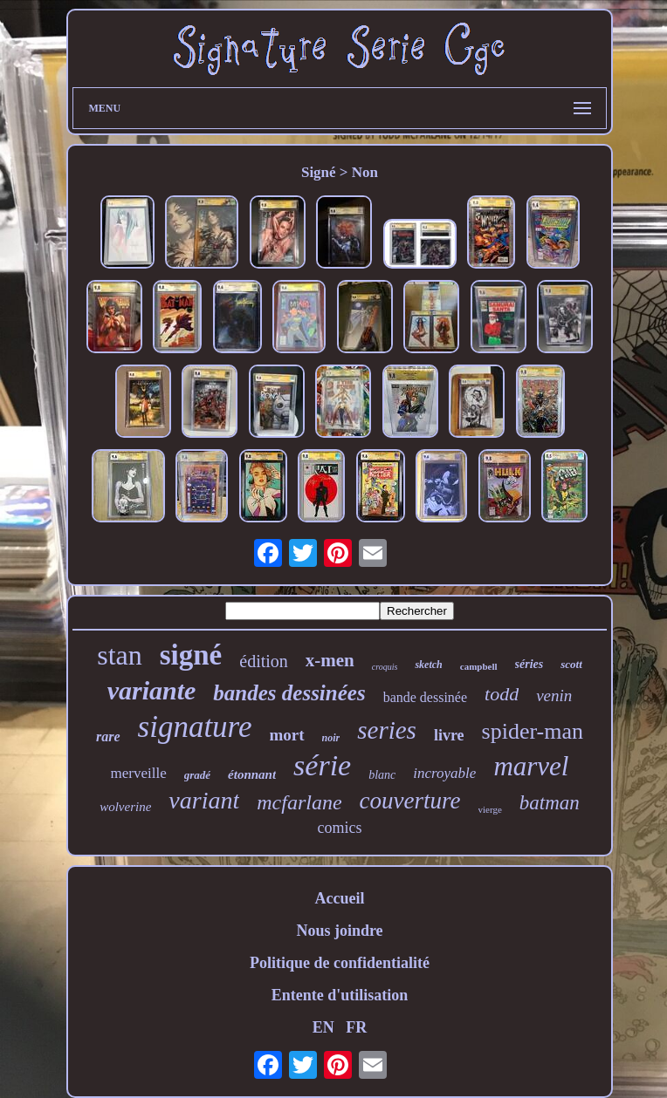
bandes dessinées (289, 693)
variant (203, 800)
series (386, 730)
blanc (381, 774)
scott (571, 664)
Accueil (340, 898)
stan (119, 655)
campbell (479, 666)
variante (151, 690)
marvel (530, 766)
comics (340, 827)
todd (502, 694)
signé (191, 655)
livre (449, 735)
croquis (385, 667)
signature (195, 727)
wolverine (125, 807)
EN (323, 1027)
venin (554, 695)
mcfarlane (299, 802)
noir (331, 738)
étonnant (252, 774)
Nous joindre (339, 930)
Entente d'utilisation (340, 995)
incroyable (444, 773)
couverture (410, 801)
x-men (330, 660)
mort (286, 735)
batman (549, 803)
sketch (428, 664)
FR (356, 1027)
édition (263, 661)
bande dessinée (425, 697)
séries (529, 664)
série (322, 765)
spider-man (532, 731)
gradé (197, 774)
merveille (139, 773)
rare (108, 736)
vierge (490, 809)
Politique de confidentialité (340, 963)
